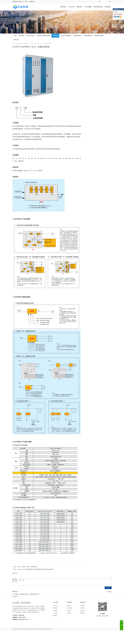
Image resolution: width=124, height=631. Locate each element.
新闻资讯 (79, 7)
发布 (108, 587)
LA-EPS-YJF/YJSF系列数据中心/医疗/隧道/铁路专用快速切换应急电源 (35, 569)
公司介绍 (71, 7)
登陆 (26, 1)
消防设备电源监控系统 (43, 35)
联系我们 (108, 7)
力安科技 (19, 1)
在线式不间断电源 (65, 35)
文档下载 (82, 608)
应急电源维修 (88, 35)
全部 (15, 35)
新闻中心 (69, 605)
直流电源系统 (77, 35)
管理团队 (55, 608)
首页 (13, 43)
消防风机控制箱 (99, 35)
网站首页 (64, 7)
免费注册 (31, 1)
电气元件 (16, 39)
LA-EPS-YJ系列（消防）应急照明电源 (27, 566)
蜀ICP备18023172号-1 (48, 629)
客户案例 (69, 610)
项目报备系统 (98, 7)
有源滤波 (21, 35)
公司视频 (69, 613)
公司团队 (55, 610)
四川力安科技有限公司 (23, 629)
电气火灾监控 (31, 35)
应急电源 (55, 35)
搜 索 (109, 1)
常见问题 (82, 605)
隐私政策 (82, 613)
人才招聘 (55, 613)
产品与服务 (88, 7)
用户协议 (82, 610)
